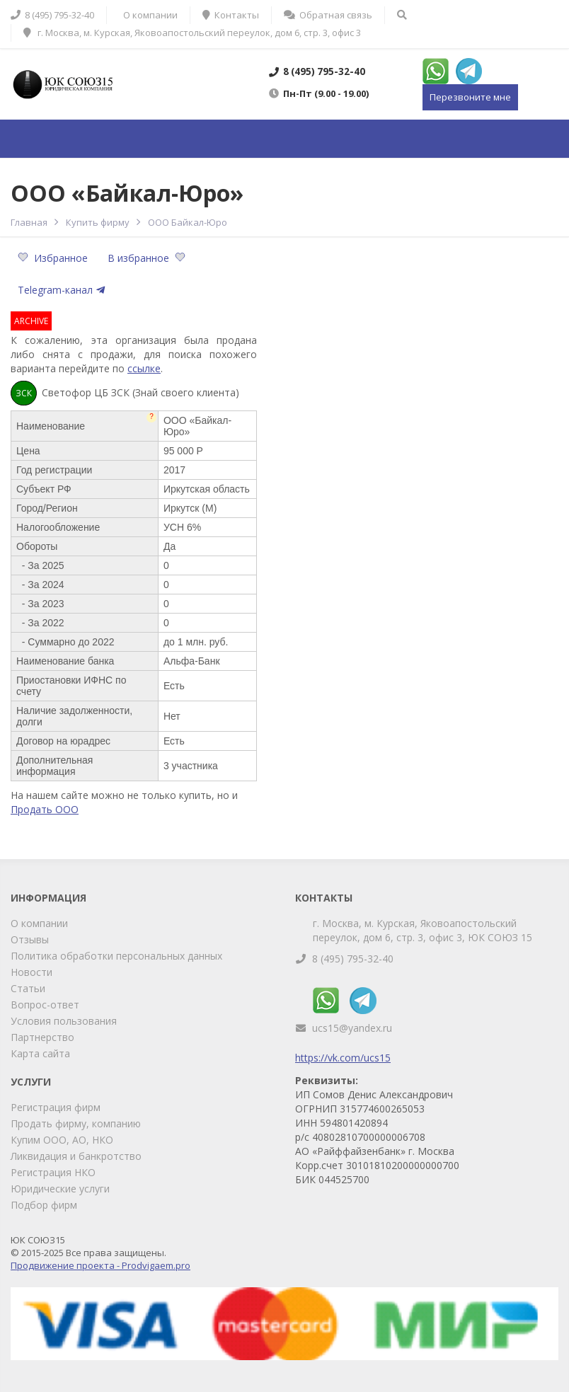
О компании (39, 923)
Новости (31, 972)
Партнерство (42, 1037)
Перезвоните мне (470, 97)
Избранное (54, 258)
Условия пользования (64, 1021)
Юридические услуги (60, 1188)
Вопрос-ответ (45, 1004)
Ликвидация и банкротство (76, 1156)
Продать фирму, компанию (76, 1123)
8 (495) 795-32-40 (352, 958)
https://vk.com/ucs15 (343, 1057)
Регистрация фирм (55, 1107)
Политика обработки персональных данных (116, 955)
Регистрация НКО (53, 1172)
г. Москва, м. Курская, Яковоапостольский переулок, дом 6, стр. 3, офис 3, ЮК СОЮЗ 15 (422, 930)
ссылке (144, 368)
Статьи (28, 988)
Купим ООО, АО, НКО (62, 1139)
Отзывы (30, 939)
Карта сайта (40, 1053)
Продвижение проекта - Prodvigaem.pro (100, 1265)
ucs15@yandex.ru (352, 1028)
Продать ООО (45, 809)
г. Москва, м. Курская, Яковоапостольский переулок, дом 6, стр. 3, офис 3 (192, 32)
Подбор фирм (44, 1205)
